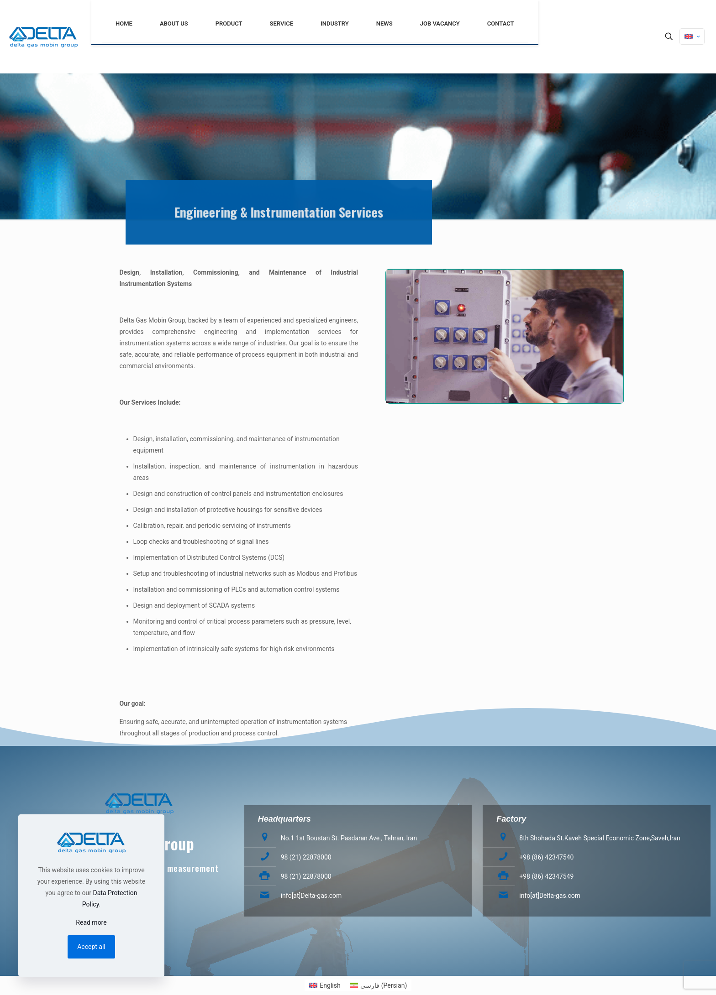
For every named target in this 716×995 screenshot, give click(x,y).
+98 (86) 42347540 (546, 857)
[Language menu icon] (692, 36)
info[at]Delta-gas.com (311, 895)
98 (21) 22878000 (306, 857)
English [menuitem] (330, 985)
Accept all (91, 946)
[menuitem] (325, 985)
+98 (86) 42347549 (546, 876)
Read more (91, 922)
